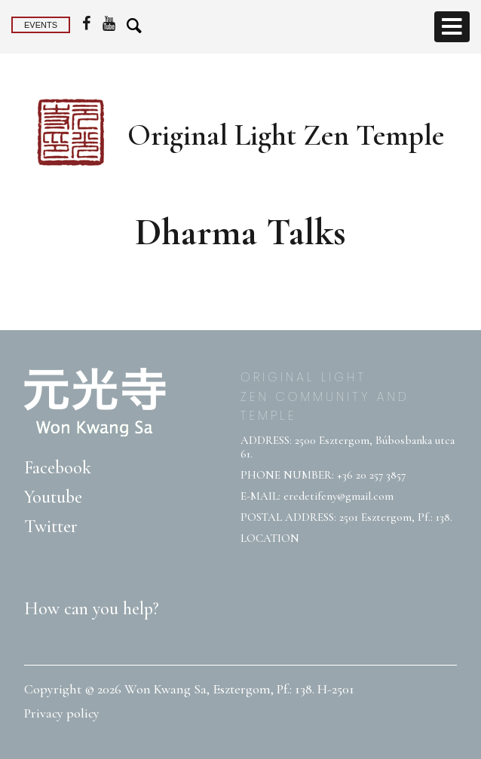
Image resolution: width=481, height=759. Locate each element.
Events (40, 24)
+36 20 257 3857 (371, 475)
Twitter (51, 526)
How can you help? (91, 609)
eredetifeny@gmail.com (338, 496)
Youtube (53, 497)
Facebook (57, 468)
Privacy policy (62, 713)
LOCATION (269, 538)
